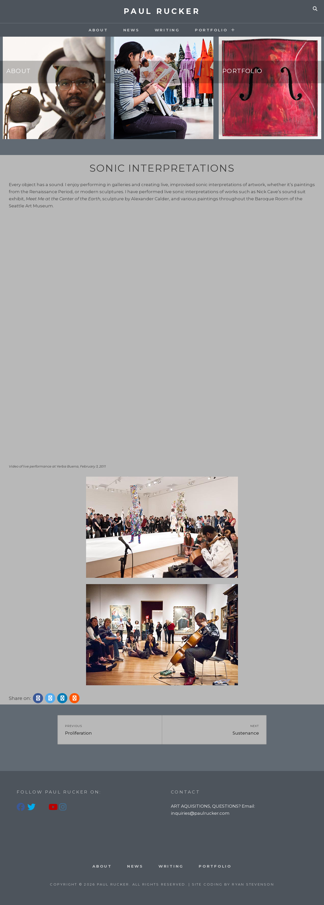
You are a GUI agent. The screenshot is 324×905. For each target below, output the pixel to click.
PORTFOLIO (211, 30)
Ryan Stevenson (253, 884)
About (98, 30)
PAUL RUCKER (162, 11)
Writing (167, 30)
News (131, 30)
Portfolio (242, 71)
